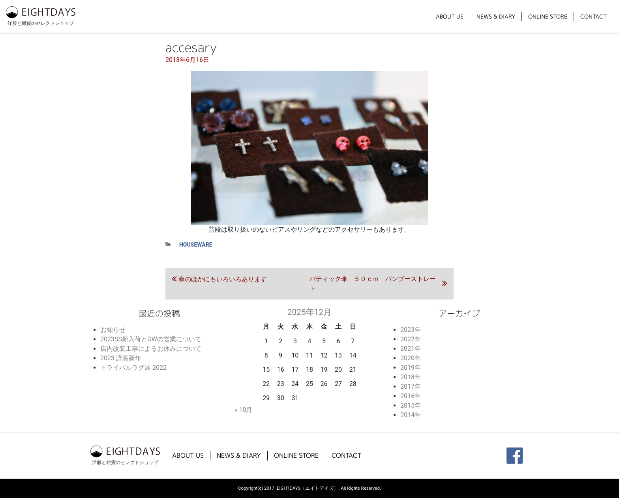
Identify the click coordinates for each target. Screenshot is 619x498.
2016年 (410, 396)
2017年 (410, 386)
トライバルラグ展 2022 (133, 367)
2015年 (410, 405)
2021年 (410, 348)
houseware (195, 245)
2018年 (410, 377)
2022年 (410, 339)
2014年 (410, 415)
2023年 (410, 329)
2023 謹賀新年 (120, 358)
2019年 (410, 367)
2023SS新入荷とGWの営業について (150, 339)
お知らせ (113, 329)
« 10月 (243, 410)
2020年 (410, 358)
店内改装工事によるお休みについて (150, 348)
